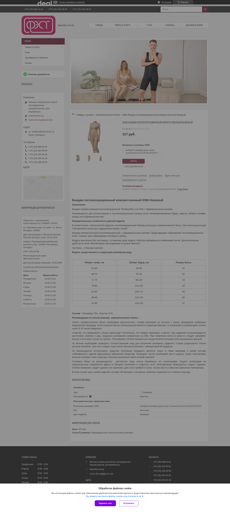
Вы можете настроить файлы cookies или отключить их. (114, 496)
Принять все (105, 503)
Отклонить (128, 503)
